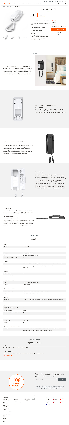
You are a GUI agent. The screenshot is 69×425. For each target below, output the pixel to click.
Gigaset (4, 6)
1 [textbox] (53, 29)
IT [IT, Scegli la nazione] (65, 1)
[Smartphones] (21, 4)
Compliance (5, 416)
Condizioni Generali (6, 399)
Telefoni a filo (11, 6)
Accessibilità (5, 418)
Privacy (4, 402)
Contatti (15, 404)
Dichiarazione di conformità (7, 411)
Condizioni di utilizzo (6, 400)
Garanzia (4, 409)
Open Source (16, 401)
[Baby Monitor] (29, 4)
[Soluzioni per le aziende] (49, 1)
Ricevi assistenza (6, 355)
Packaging (4, 412)
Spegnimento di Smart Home (18, 402)
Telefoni (8, 6)
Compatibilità (16, 399)
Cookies (15, 405)
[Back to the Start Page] (6, 4)
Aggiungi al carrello (60, 29)
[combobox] (54, 29)
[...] (65, 4)
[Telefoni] (15, 4)
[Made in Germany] (37, 4)
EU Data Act (5, 419)
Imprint (4, 421)
